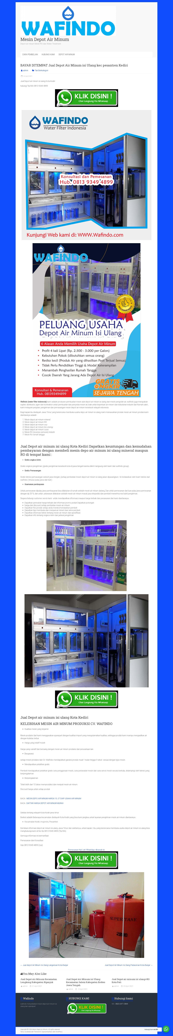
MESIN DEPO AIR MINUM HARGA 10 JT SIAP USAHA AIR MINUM (54, 798)
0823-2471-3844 (121, 1004)
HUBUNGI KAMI (48, 54)
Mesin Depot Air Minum (44, 39)
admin (25, 70)
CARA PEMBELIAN (30, 54)
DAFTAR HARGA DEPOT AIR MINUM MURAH (45, 803)
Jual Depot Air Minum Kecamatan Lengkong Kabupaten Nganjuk (38, 981)
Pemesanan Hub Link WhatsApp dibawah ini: (86, 850)
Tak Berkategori (41, 70)
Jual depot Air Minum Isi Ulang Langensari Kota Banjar (44, 965)
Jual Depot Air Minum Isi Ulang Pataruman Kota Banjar (129, 965)
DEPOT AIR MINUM (67, 54)
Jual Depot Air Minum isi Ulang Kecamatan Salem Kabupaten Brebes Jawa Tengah (85, 982)
